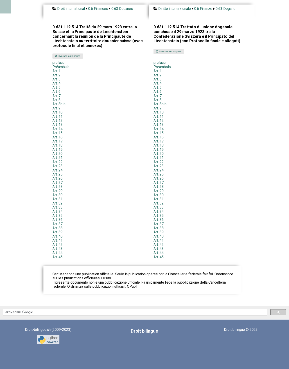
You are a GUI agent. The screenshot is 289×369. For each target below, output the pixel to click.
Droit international (71, 9)
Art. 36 (57, 220)
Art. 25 (57, 174)
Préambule (61, 67)
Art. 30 (57, 195)
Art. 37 (57, 224)
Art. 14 (57, 129)
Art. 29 (57, 191)
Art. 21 (57, 158)
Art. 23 (57, 166)
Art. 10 (57, 112)
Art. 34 (57, 211)
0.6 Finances (98, 9)
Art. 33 (57, 207)
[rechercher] (134, 312)
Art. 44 (57, 253)
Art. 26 (57, 178)
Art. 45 (57, 257)
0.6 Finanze (203, 9)
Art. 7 (56, 96)
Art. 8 (56, 100)
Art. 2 (56, 75)
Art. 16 (57, 137)
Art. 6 (56, 91)
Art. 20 (57, 153)
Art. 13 (57, 124)
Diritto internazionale (174, 9)
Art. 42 (57, 244)
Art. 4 (56, 83)
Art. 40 (57, 236)
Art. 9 (56, 108)
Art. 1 (56, 71)
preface (58, 62)
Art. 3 (56, 79)
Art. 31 (57, 199)
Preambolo (162, 67)
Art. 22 (57, 162)
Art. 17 (57, 141)
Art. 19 (57, 149)
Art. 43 (57, 249)
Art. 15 (57, 133)
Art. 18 (57, 145)
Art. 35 (57, 215)
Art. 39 (57, 232)
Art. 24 (57, 170)
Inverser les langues (67, 56)
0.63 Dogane (225, 9)
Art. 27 (57, 182)
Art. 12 (57, 120)
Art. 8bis (58, 104)
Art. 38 (57, 228)
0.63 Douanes (122, 9)
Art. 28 (57, 186)
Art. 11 (57, 116)
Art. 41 (57, 240)
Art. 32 (57, 203)
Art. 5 (56, 87)
